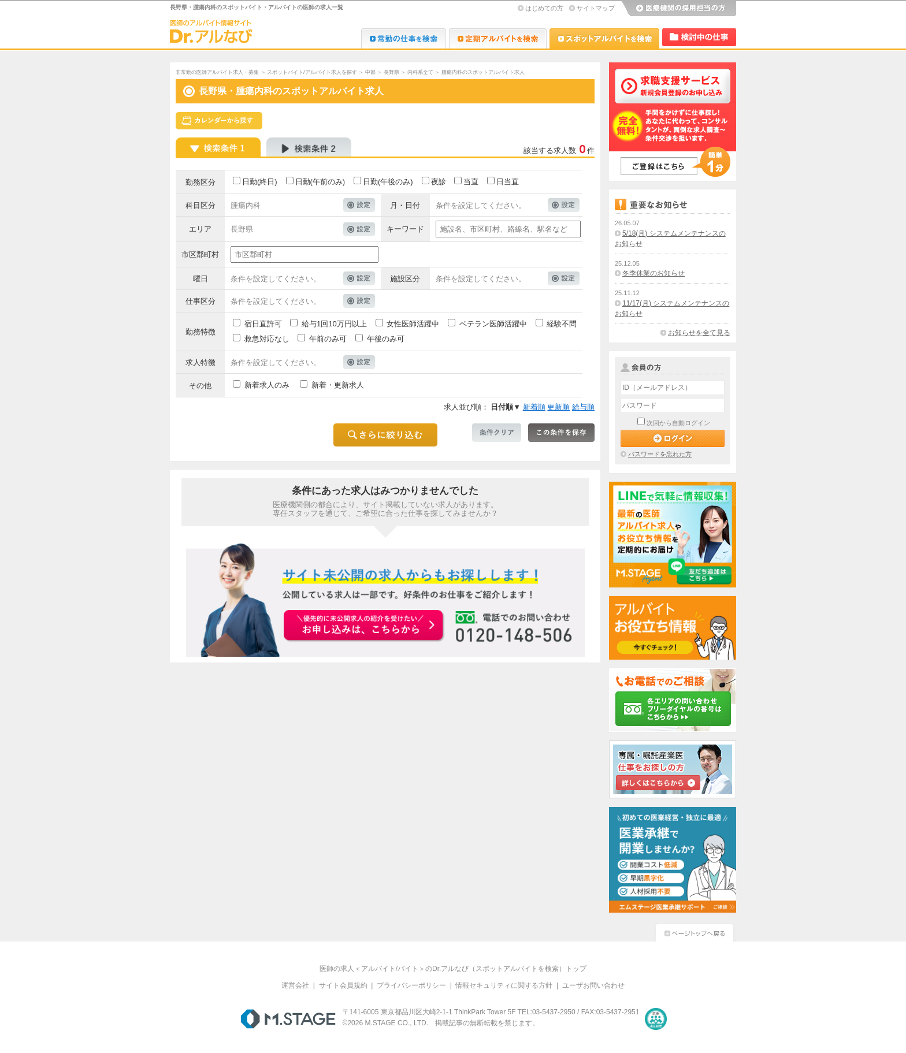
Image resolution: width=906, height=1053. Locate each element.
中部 (370, 72)
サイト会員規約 (343, 985)
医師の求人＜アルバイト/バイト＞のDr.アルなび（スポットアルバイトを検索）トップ (453, 969)
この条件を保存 (561, 432)
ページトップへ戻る (694, 931)
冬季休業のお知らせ (653, 273)
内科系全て (420, 72)
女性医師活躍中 (413, 323)
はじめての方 (544, 8)
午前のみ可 (328, 338)
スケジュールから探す (219, 120)
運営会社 (295, 985)
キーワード (405, 229)
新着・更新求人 (337, 385)
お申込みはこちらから (364, 626)
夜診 (438, 181)
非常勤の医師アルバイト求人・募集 (217, 72)
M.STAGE (288, 1019)
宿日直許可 (263, 323)
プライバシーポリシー (411, 985)
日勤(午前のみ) (320, 181)
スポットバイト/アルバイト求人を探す (312, 72)
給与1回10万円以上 (334, 323)
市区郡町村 (200, 254)
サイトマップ (596, 8)
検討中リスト (699, 37)
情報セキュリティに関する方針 (503, 985)
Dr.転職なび (403, 38)
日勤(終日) (259, 181)
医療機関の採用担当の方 (678, 8)
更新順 (558, 407)
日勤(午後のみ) (388, 181)
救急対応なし (266, 338)
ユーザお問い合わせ (593, 985)
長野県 (391, 72)
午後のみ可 (385, 338)
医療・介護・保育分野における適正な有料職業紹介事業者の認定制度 (656, 1019)
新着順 (534, 407)
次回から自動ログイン (678, 422)
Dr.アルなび (498, 38)
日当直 (507, 181)
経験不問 (562, 323)
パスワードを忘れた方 (660, 454)
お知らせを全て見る (699, 333)
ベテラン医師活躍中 (493, 323)
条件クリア (496, 432)
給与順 (583, 407)
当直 (470, 181)
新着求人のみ (266, 385)
